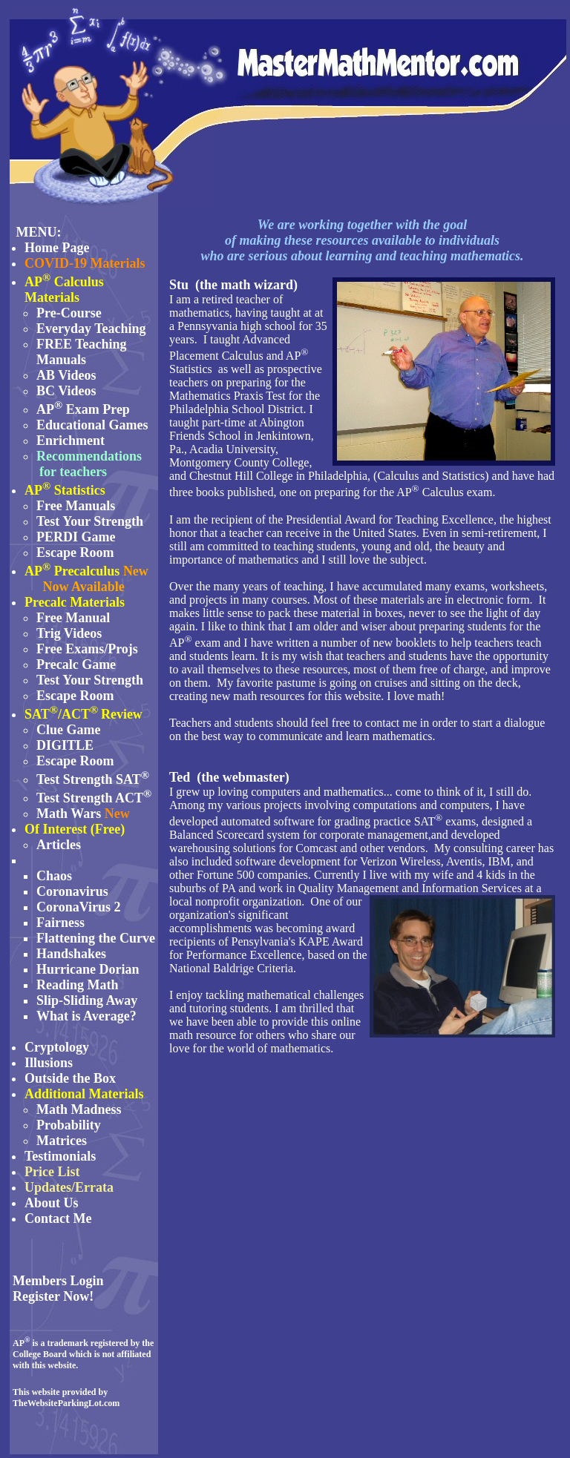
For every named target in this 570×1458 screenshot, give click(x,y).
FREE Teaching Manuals (81, 352)
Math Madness (79, 1109)
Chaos (54, 875)
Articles (58, 844)
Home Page (56, 247)
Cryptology (56, 1047)
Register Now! (53, 1296)
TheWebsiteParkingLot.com (66, 1403)
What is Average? (86, 1016)
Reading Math (77, 984)
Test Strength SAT (92, 779)
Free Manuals (75, 505)
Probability (68, 1125)
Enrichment (70, 440)
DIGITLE (65, 745)
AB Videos (66, 375)
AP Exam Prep (83, 409)
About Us (51, 1202)
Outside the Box (70, 1078)
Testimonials (60, 1156)
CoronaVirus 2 (78, 907)
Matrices (61, 1140)
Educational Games (92, 425)
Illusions (48, 1062)
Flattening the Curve (95, 938)
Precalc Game (76, 664)
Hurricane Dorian (87, 969)
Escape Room (75, 552)
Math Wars (68, 813)
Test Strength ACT (89, 798)
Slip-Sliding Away (86, 1000)
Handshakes (71, 953)
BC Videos (66, 390)
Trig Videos (69, 633)
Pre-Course (69, 313)
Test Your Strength (89, 521)
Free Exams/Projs (87, 648)
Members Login (58, 1280)
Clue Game (68, 729)
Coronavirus (72, 891)
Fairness (60, 922)
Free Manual (73, 617)
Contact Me (57, 1218)
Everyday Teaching (91, 328)
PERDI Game (76, 537)
